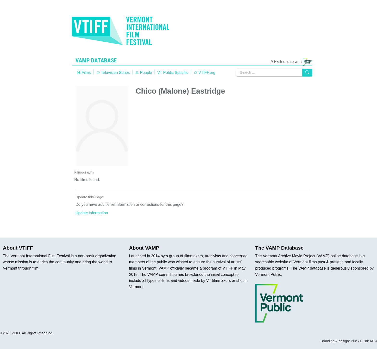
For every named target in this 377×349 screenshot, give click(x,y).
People (143, 73)
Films (84, 73)
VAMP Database (97, 60)
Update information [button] (91, 213)
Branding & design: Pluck (339, 341)
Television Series (113, 73)
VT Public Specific (172, 73)
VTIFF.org (204, 73)
